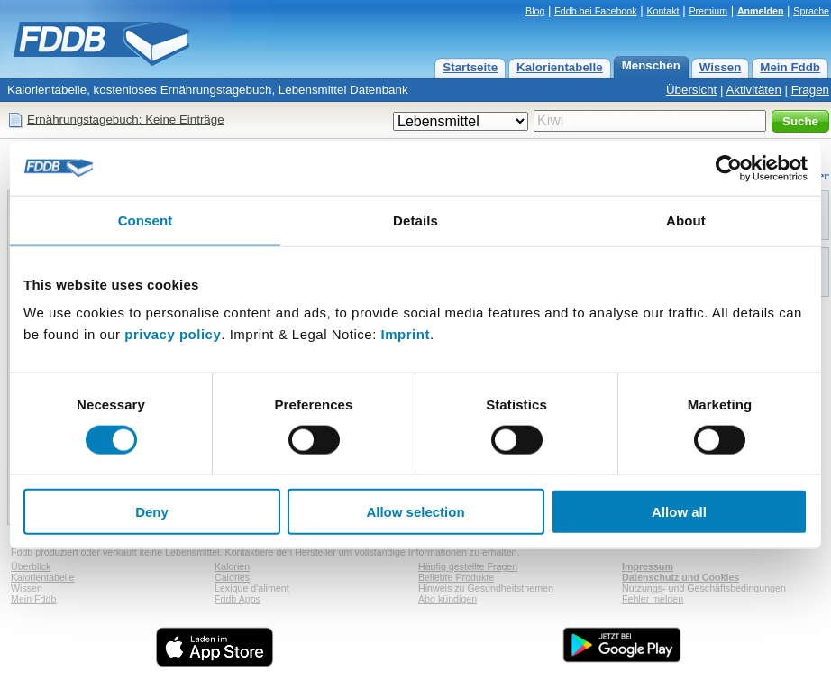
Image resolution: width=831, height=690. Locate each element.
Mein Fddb (790, 67)
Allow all (679, 512)
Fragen (810, 90)
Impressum (647, 566)
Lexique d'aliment (252, 588)
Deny (152, 512)
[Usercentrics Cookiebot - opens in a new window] (729, 167)
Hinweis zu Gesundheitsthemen (485, 588)
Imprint (405, 334)
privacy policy (172, 334)
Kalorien (232, 566)
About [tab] (686, 219)
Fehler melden (652, 598)
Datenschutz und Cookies (680, 577)
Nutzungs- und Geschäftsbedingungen (704, 588)
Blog (534, 10)
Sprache (811, 10)
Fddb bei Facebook (595, 10)
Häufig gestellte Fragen (467, 566)
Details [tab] (415, 219)
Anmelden (760, 10)
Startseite (470, 67)
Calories (232, 577)
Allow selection (415, 512)
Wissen (720, 67)
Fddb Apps (237, 598)
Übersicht (691, 90)
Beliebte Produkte (456, 577)
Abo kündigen (447, 598)
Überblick (30, 566)
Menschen (651, 65)
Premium (708, 10)
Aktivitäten (753, 90)
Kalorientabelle (559, 67)
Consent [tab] (145, 219)
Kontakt (662, 10)
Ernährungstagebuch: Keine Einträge (125, 119)
